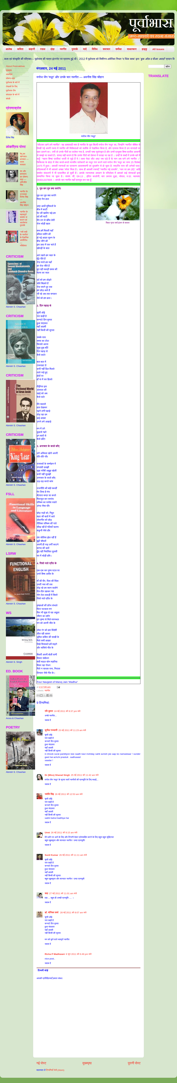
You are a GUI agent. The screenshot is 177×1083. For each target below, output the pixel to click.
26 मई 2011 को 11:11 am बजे (73, 855)
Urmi (47, 832)
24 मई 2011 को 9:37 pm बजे (67, 711)
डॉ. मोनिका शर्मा (52, 912)
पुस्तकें (75, 49)
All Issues (158, 49)
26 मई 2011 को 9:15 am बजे (64, 832)
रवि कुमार (49, 711)
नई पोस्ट (41, 1063)
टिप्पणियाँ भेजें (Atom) (55, 1070)
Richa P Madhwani (55, 954)
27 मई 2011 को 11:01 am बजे (63, 893)
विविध (94, 49)
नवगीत (63, 49)
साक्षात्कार (132, 49)
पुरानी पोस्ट (134, 1063)
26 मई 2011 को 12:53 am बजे (68, 794)
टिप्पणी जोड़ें (43, 970)
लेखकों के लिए (11, 86)
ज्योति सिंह (49, 794)
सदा (46, 893)
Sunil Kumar (51, 855)
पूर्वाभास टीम (11, 90)
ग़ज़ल (42, 49)
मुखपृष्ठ (9, 70)
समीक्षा (119, 49)
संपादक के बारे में (12, 94)
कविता (20, 49)
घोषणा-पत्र (10, 78)
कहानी (32, 49)
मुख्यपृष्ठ (87, 1063)
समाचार (106, 49)
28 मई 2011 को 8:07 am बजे (73, 912)
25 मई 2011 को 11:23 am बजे (72, 730)
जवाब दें (48, 720)
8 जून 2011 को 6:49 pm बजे (78, 954)
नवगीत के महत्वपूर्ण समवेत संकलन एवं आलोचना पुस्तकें (24, 218)
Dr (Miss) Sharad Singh (57, 775)
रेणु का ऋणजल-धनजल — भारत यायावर (24, 159)
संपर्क (8, 98)
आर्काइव (9, 74)
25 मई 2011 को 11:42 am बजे (85, 775)
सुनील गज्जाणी (51, 730)
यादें (85, 49)
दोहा (52, 49)
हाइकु (144, 49)
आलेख (9, 49)
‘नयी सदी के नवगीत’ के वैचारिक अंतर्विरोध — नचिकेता (24, 239)
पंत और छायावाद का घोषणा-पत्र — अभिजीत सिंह (24, 178)
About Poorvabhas (15, 66)
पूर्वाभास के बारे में (12, 82)
